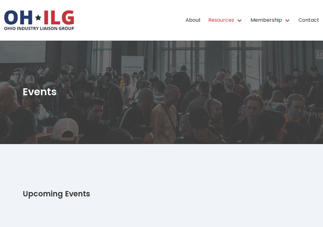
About (193, 20)
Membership (266, 20)
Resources (221, 20)
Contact (308, 20)
